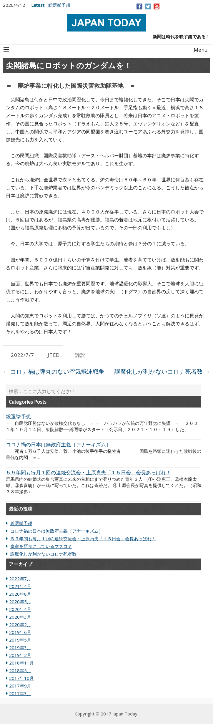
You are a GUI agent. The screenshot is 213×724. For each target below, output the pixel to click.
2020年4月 (20, 609)
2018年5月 (20, 670)
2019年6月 (20, 632)
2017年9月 (20, 686)
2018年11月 (21, 663)
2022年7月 (20, 578)
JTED (54, 355)
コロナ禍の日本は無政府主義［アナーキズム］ (56, 531)
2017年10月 (21, 678)
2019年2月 (20, 655)
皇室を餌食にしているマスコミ (41, 546)
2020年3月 (20, 617)
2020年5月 (20, 601)
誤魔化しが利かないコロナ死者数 (162, 371)
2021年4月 (20, 586)
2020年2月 (20, 624)
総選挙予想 (59, 5)
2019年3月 (20, 647)
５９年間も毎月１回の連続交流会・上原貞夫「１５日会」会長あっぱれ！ (83, 538)
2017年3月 (20, 693)
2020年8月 (20, 594)
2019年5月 (20, 640)
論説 (80, 355)
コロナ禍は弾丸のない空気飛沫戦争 (53, 371)
